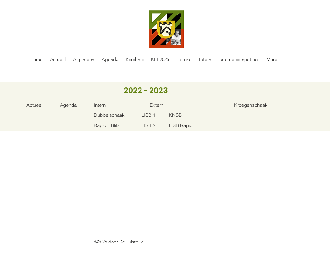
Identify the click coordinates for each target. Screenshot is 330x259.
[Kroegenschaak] (255, 105)
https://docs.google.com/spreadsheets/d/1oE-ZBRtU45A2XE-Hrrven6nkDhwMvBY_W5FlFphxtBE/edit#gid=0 (135, 249)
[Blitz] (124, 125)
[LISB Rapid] (182, 125)
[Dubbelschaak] (112, 115)
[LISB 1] (155, 115)
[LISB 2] (155, 125)
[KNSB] (182, 115)
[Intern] (107, 105)
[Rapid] (107, 125)
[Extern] (163, 105)
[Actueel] (40, 105)
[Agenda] (73, 105)
